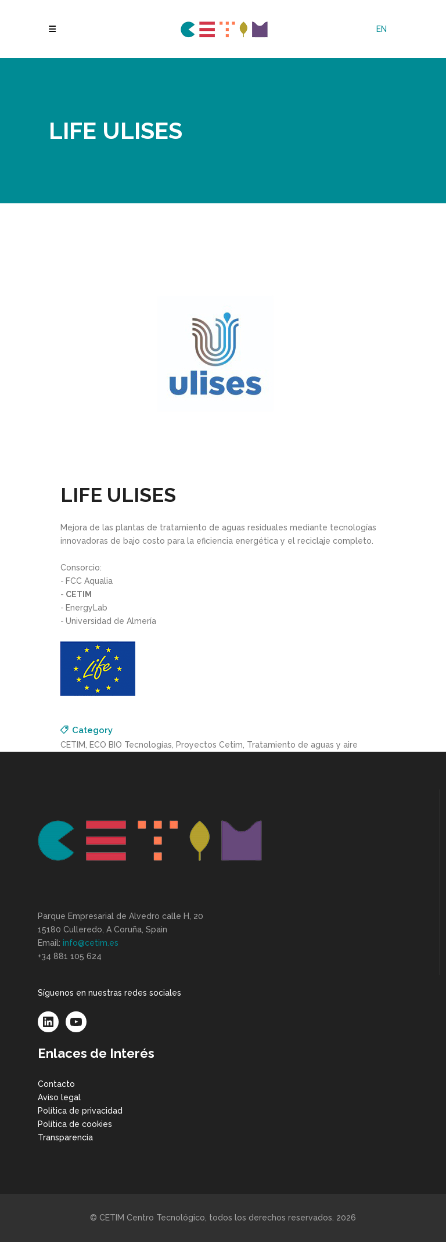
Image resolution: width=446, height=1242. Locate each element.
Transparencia (65, 1137)
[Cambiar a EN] (382, 29)
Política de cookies (75, 1124)
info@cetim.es (90, 942)
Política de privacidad (80, 1110)
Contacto (56, 1084)
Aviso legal (59, 1097)
